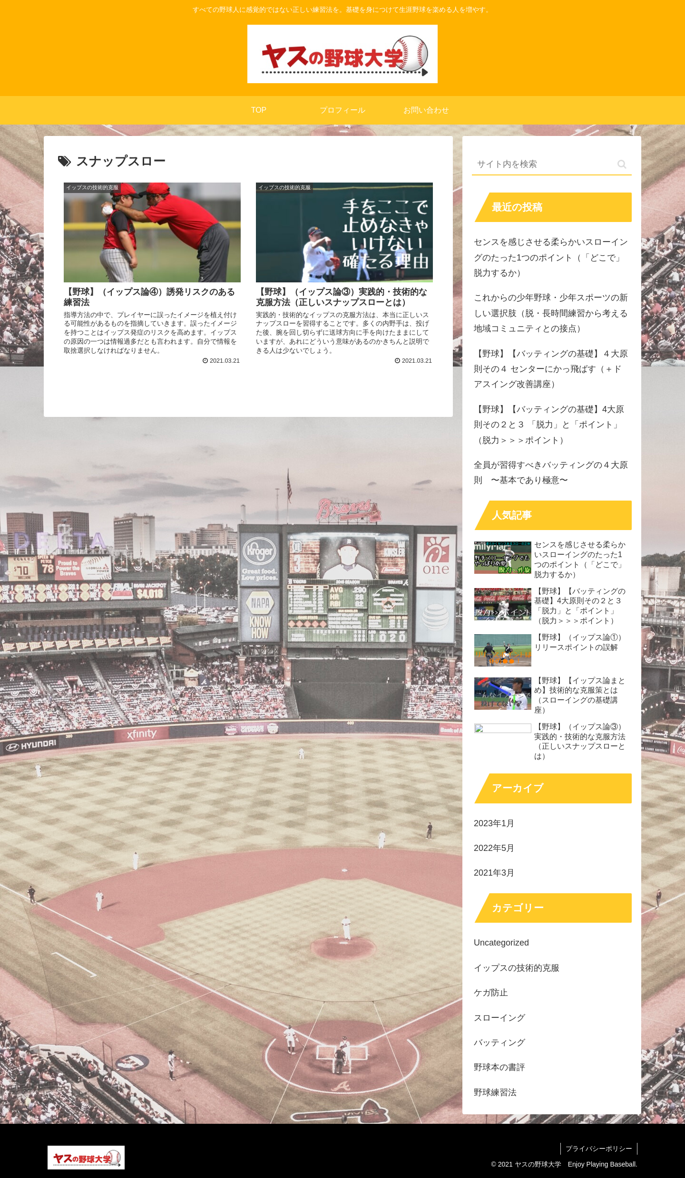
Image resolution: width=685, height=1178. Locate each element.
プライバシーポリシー (599, 1148)
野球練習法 (495, 1092)
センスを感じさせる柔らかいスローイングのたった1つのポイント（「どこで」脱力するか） (551, 257)
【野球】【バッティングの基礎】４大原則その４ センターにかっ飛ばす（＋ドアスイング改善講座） (551, 369)
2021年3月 (494, 873)
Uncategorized (501, 942)
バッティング (499, 1042)
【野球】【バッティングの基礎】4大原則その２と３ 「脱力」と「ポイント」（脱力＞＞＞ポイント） (549, 425)
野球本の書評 (499, 1067)
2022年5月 (494, 848)
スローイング (499, 1018)
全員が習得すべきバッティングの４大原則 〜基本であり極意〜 (551, 472)
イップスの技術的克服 (516, 968)
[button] (622, 164)
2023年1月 (494, 823)
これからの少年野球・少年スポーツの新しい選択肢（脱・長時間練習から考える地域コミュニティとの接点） (551, 313)
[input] (552, 164)
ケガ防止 (491, 992)
